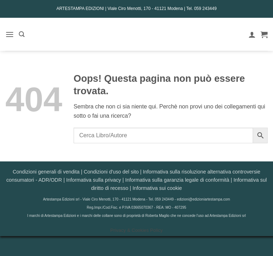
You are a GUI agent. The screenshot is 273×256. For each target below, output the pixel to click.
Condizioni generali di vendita (46, 172)
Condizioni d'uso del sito (111, 172)
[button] (9, 34)
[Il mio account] (252, 34)
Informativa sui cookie (157, 188)
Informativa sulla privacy (93, 180)
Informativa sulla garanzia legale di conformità (177, 180)
